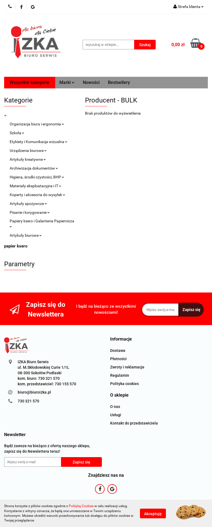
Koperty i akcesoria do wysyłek (37, 195)
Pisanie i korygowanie (30, 212)
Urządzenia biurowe (28, 150)
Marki (67, 82)
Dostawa (117, 350)
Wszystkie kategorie (29, 82)
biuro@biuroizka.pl (34, 392)
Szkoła (17, 133)
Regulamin (119, 375)
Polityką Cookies (81, 506)
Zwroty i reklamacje (127, 367)
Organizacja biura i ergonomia (37, 124)
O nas (115, 406)
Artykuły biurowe (26, 235)
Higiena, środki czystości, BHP (37, 177)
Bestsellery (119, 82)
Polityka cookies (124, 383)
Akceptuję (153, 513)
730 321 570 (28, 401)
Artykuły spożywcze (28, 203)
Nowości (91, 82)
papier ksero (15, 246)
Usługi (115, 415)
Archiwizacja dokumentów (34, 168)
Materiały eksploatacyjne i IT (35, 186)
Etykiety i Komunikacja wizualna (38, 141)
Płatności (118, 359)
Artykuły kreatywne (28, 159)
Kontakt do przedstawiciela (134, 423)
